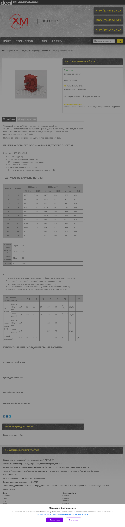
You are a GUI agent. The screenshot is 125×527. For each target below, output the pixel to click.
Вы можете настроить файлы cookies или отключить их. (61, 514)
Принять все (55, 520)
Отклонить (73, 520)
